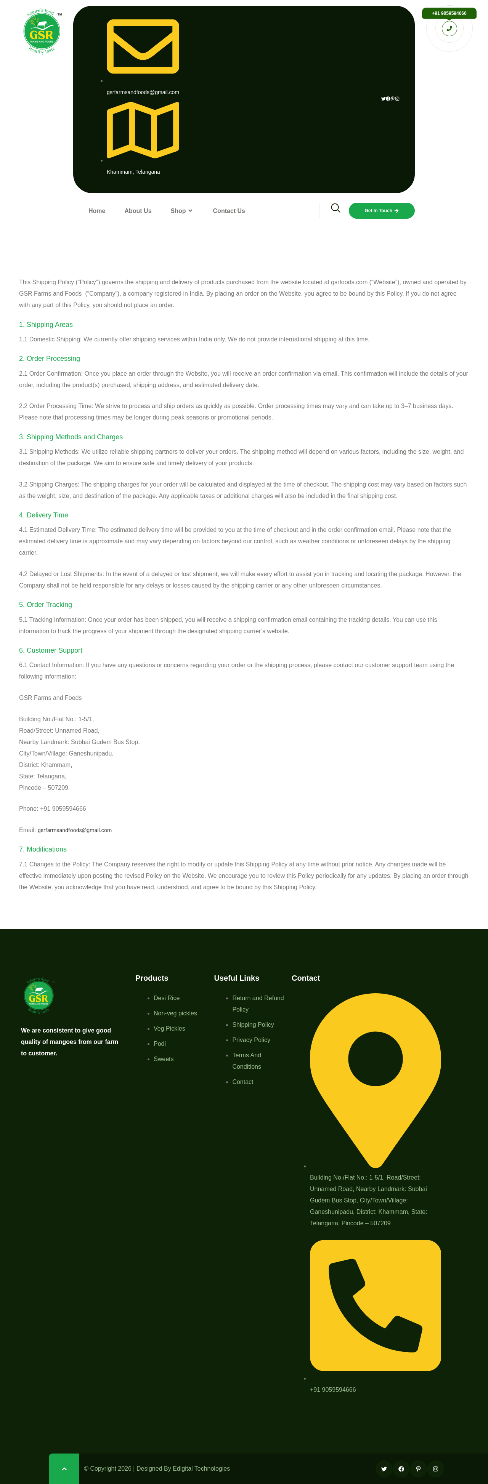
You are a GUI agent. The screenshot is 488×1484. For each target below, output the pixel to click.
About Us (137, 211)
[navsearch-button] (330, 210)
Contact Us (229, 211)
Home (96, 211)
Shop (182, 211)
